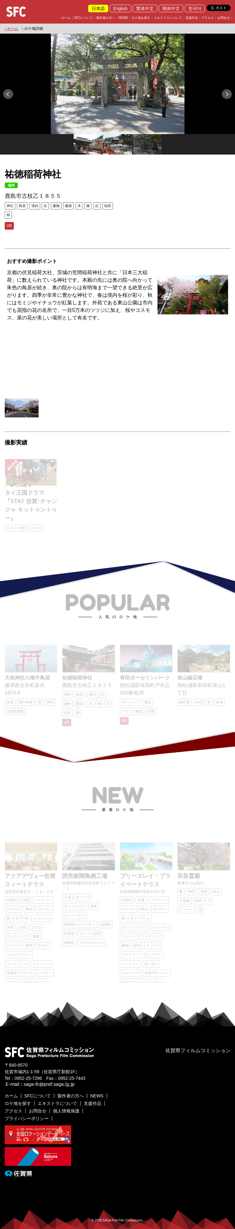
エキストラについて (168, 17)
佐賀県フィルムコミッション (198, 1050)
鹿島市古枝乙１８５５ (33, 196)
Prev (8, 94)
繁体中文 (145, 8)
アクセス (207, 17)
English (120, 8)
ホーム (66, 17)
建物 (56, 206)
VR (9, 226)
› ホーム (11, 28)
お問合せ (223, 17)
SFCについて (83, 17)
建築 (68, 206)
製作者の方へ (105, 17)
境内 (34, 206)
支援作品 (191, 17)
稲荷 (107, 206)
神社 (10, 206)
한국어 (194, 8)
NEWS (123, 17)
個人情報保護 (66, 1111)
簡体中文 (171, 8)
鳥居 (22, 206)
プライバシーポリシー (27, 1118)
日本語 (98, 8)
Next (227, 94)
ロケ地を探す (140, 17)
